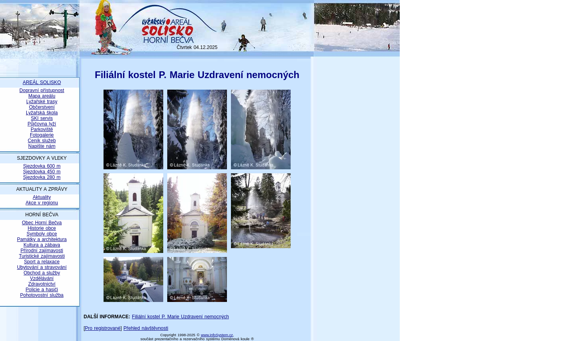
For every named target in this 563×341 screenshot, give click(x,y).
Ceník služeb (42, 140)
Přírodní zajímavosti (41, 250)
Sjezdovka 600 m (42, 166)
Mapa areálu (41, 96)
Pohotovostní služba (41, 295)
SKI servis (42, 118)
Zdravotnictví (42, 284)
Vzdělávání (41, 278)
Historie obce (41, 228)
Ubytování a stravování (42, 267)
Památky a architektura (42, 239)
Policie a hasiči (41, 289)
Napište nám (41, 146)
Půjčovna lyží (41, 124)
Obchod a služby (41, 273)
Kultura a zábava (41, 245)
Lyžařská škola (42, 113)
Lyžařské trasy (41, 101)
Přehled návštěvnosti (145, 328)
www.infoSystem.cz (217, 335)
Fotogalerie (42, 135)
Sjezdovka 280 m (42, 177)
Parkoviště (42, 129)
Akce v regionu (41, 203)
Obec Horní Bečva (42, 222)
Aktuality (42, 197)
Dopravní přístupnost (42, 90)
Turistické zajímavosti (42, 256)
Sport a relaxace (41, 262)
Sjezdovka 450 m (42, 171)
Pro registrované (102, 328)
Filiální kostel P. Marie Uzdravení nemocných (180, 316)
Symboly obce (42, 234)
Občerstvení (42, 107)
